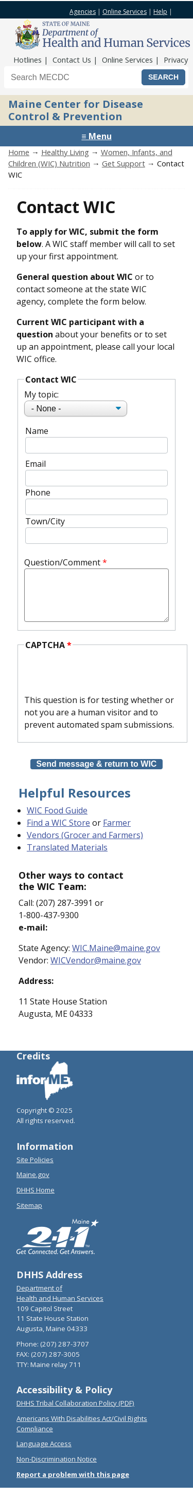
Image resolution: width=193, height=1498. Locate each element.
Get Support (123, 163)
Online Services (124, 11)
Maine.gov (32, 1184)
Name (36, 431)
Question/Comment (62, 562)
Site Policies (35, 1169)
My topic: (41, 394)
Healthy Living (65, 152)
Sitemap (29, 1215)
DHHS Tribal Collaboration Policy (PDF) (75, 1413)
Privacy (176, 59)
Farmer (117, 833)
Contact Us (71, 59)
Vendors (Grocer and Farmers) (85, 845)
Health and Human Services (59, 1308)
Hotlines (27, 59)
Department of (39, 1298)
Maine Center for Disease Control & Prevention (75, 110)
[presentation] (102, 684)
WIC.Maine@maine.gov (116, 958)
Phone (37, 492)
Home (18, 152)
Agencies (82, 11)
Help (160, 11)
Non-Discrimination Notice (56, 1469)
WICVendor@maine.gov (95, 970)
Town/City (45, 521)
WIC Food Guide (57, 820)
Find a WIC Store (58, 833)
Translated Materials (67, 857)
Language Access (44, 1453)
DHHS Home (35, 1200)
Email (35, 463)
